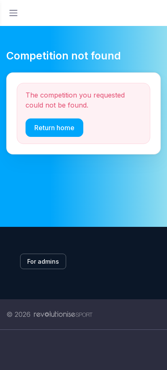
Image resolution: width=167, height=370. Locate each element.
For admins (43, 261)
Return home (54, 127)
